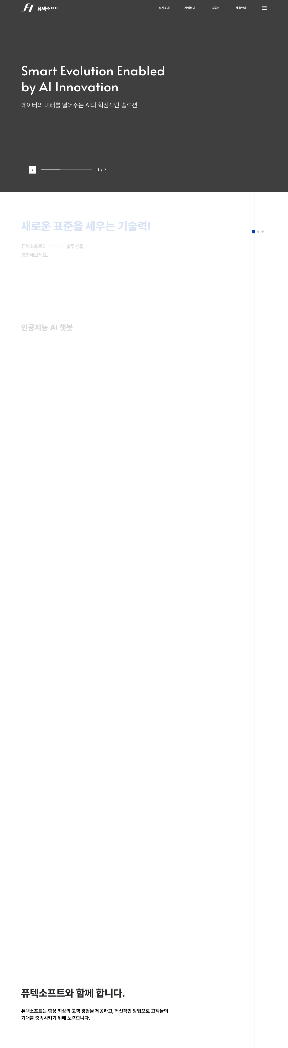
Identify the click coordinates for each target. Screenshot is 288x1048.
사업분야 (189, 8)
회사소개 (164, 8)
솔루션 (216, 8)
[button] (32, 170)
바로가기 (37, 356)
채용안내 (241, 8)
